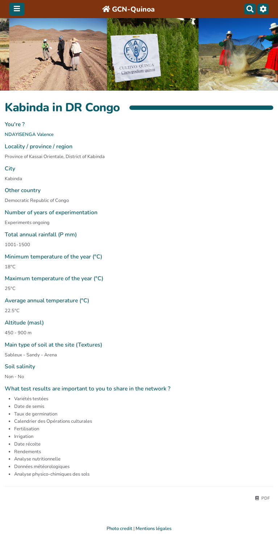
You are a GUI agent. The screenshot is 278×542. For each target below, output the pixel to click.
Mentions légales (153, 528)
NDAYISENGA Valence (29, 134)
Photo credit (119, 528)
